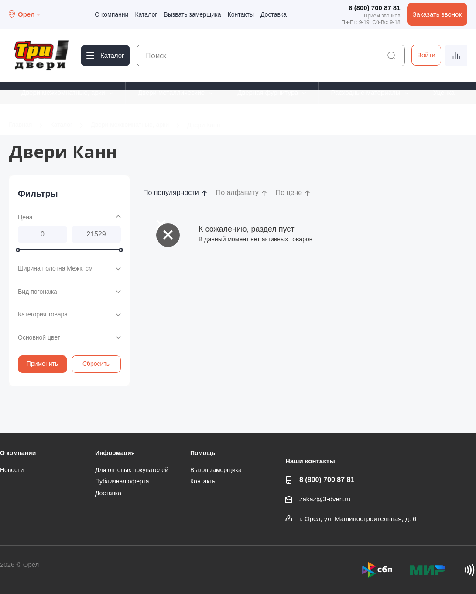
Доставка (273, 14)
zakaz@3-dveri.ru (325, 499)
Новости (12, 469)
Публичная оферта (122, 481)
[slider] (18, 249)
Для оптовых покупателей (131, 469)
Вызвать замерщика (192, 14)
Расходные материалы (366, 92)
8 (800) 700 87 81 (374, 7)
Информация (115, 452)
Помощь (203, 452)
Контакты (240, 14)
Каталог (146, 14)
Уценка (444, 92)
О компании (111, 14)
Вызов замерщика (216, 469)
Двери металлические (171, 92)
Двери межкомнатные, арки (63, 92)
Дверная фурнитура (267, 92)
